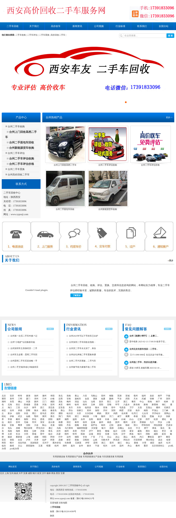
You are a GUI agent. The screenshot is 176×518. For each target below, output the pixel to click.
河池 (44, 404)
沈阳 (28, 425)
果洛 (154, 428)
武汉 (20, 416)
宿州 (103, 396)
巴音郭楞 (138, 440)
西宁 (146, 428)
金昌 (87, 398)
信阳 (18, 413)
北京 (4, 396)
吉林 (115, 419)
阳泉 (83, 434)
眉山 (125, 437)
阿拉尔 (127, 440)
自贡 (20, 440)
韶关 (101, 401)
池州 (36, 396)
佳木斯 (124, 413)
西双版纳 (30, 445)
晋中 (42, 434)
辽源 (140, 419)
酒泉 (95, 398)
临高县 (88, 407)
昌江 (42, 407)
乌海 (59, 428)
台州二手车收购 (16, 126)
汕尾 (93, 401)
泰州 (77, 422)
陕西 (52, 516)
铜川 (140, 434)
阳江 (109, 401)
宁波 (97, 445)
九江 (152, 422)
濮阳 (60, 413)
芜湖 (119, 396)
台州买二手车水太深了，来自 (82, 348)
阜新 (85, 425)
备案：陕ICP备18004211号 (82, 498)
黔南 (146, 404)
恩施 (152, 416)
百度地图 (54, 503)
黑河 (107, 413)
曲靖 (12, 445)
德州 (67, 431)
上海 (28, 437)
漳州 (36, 398)
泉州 (12, 398)
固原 (112, 428)
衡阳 (26, 419)
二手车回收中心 (75, 485)
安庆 (12, 396)
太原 (10, 434)
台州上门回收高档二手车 (65, 165)
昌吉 (160, 440)
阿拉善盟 (158, 425)
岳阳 (91, 419)
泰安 (131, 431)
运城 (91, 434)
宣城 (127, 396)
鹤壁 (121, 410)
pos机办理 (14, 448)
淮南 (69, 396)
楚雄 (136, 443)
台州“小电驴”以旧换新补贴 (22, 342)
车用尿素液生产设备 (92, 456)
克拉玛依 (22, 443)
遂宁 (160, 437)
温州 (121, 445)
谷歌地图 (63, 503)
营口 (136, 425)
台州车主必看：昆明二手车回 (23, 354)
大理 (144, 443)
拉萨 (44, 440)
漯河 (52, 413)
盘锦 (119, 425)
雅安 (168, 437)
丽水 (89, 445)
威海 (140, 431)
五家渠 (78, 443)
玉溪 (40, 445)
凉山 (117, 437)
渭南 (148, 434)
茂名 (60, 401)
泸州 (28, 440)
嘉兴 (73, 445)
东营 (75, 431)
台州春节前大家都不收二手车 (82, 367)
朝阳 (60, 425)
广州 (160, 398)
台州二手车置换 (16, 169)
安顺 (109, 404)
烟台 (156, 431)
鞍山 (44, 425)
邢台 (71, 410)
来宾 (60, 404)
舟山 (130, 445)
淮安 (42, 422)
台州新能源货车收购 (21, 147)
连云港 (51, 422)
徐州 (85, 422)
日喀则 (86, 440)
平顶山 (155, 410)
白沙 (26, 407)
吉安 (133, 422)
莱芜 (99, 431)
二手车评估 (32, 35)
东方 (71, 407)
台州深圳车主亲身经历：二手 (23, 348)
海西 (18, 431)
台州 (113, 445)
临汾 (50, 434)
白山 (131, 419)
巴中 (60, 437)
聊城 (107, 431)
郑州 (89, 410)
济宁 (91, 431)
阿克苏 (116, 440)
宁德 (168, 396)
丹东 (69, 425)
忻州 (75, 434)
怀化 (34, 419)
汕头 (85, 401)
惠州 (36, 401)
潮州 (4, 401)
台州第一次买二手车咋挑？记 (23, 336)
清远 (77, 401)
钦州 (77, 404)
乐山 (109, 437)
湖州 (65, 445)
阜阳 (52, 396)
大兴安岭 (89, 413)
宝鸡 (115, 434)
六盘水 (126, 404)
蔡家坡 (19, 437)
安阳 (113, 410)
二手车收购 (20, 35)
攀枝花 (151, 437)
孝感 (136, 416)
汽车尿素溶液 (108, 456)
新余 (4, 425)
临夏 (103, 398)
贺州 (52, 404)
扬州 (101, 422)
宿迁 (69, 422)
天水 (136, 398)
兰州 (44, 398)
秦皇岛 (53, 410)
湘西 (67, 419)
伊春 (12, 416)
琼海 (105, 407)
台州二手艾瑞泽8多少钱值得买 (24, 367)
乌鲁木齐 (105, 440)
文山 (20, 445)
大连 (36, 425)
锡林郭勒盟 (82, 428)
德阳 (77, 437)
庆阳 (127, 398)
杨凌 (10, 437)
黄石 (52, 416)
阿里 (52, 440)
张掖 (152, 398)
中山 (142, 401)
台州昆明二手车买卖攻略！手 (23, 361)
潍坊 (148, 431)
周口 (34, 413)
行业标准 (120, 26)
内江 (142, 437)
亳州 (136, 396)
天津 (36, 440)
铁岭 (127, 425)
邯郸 (28, 410)
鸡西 (115, 413)
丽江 (120, 443)
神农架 (86, 416)
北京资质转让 (158, 445)
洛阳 (97, 410)
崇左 (18, 404)
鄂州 (36, 416)
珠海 (150, 401)
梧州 (85, 404)
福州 (144, 396)
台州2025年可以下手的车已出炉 (83, 336)
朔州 (67, 434)
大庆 (79, 413)
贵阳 (101, 404)
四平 (148, 419)
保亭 (34, 407)
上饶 (168, 422)
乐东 (79, 407)
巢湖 (28, 396)
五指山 (149, 407)
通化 (164, 419)
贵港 (36, 404)
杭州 (57, 445)
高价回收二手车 (58, 35)
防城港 (27, 404)
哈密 (168, 440)
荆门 (60, 416)
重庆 (146, 445)
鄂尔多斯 (28, 428)
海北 (162, 428)
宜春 (12, 425)
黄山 (77, 396)
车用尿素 (119, 456)
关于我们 (34, 26)
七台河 (145, 413)
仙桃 (28, 416)
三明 (20, 398)
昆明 (95, 443)
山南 (95, 440)
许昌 (26, 413)
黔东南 (137, 404)
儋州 (158, 407)
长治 (18, 434)
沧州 (12, 410)
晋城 (34, 434)
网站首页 (12, 466)
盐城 (93, 422)
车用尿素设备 (59, 456)
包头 (10, 428)
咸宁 (119, 416)
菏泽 (83, 431)
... (143, 336)
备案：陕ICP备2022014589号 (63, 511)
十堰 (95, 416)
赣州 (125, 422)
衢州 (138, 445)
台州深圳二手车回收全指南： (82, 342)
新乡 (10, 413)
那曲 (77, 440)
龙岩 (152, 396)
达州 (69, 437)
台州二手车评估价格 (21, 164)
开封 (105, 410)
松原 (156, 419)
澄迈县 (51, 407)
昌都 (60, 440)
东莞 (12, 401)
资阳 (12, 440)
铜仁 (164, 404)
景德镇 (143, 422)
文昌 (140, 407)
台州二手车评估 (16, 153)
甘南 (69, 398)
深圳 (168, 398)
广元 (101, 437)
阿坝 (52, 437)
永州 (83, 419)
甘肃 (63, 473)
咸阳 (156, 434)
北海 (10, 404)
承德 (20, 410)
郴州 (18, 419)
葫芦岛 (94, 425)
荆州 (69, 416)
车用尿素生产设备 (74, 456)
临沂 (115, 431)
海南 (10, 431)
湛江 (125, 401)
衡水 (36, 410)
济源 (130, 410)
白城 (123, 419)
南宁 (158, 401)
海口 (10, 407)
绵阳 (44, 437)
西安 (99, 434)
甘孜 (85, 437)
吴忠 (130, 428)
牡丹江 (135, 413)
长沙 (160, 416)
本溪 (52, 425)
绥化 (4, 416)
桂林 (166, 401)
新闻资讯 (77, 26)
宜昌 (144, 416)
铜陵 (111, 396)
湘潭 (58, 419)
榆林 (49, 473)
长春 (107, 419)
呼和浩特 (146, 425)
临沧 (4, 445)
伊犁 (87, 443)
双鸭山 (167, 413)
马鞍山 (94, 396)
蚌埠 (20, 396)
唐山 (63, 410)
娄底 (42, 419)
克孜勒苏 (34, 443)
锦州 (103, 425)
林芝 (69, 440)
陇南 (111, 398)
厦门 (28, 398)
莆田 (4, 398)
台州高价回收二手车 (19, 174)
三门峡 (165, 410)
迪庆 (160, 443)
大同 (26, 434)
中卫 (138, 428)
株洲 (99, 419)
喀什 (12, 443)
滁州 (44, 396)
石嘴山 (121, 428)
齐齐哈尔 (156, 413)
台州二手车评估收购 (21, 158)
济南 (42, 431)
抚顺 (77, 425)
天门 (111, 416)
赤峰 (18, 428)
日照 (123, 431)
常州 (34, 422)
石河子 (45, 443)
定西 (60, 398)
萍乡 (160, 422)
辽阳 (111, 425)
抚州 (117, 422)
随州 (103, 416)
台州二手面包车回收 (21, 142)
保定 (4, 410)
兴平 (21, 473)
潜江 (77, 416)
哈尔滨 (70, 413)
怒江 (103, 443)
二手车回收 (13, 26)
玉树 (34, 431)
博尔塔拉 (150, 440)
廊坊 (44, 410)
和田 (4, 443)
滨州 (58, 431)
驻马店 (43, 413)
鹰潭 (20, 425)
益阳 (75, 419)
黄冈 (44, 416)
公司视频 (99, 26)
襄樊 (127, 416)
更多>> (169, 117)
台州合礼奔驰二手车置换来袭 (82, 354)
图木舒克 (57, 443)
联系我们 (142, 26)
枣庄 (164, 431)
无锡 (26, 422)
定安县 (61, 407)
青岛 (50, 431)
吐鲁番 (68, 443)
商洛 (131, 434)
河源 (28, 401)
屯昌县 (122, 407)
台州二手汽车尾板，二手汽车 (82, 361)
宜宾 (4, 440)
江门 (44, 401)
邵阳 (50, 419)
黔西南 (155, 404)
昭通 (48, 445)
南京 (10, 422)
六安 (85, 396)
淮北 (60, 396)
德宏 (152, 443)
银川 (103, 428)
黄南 (26, 431)
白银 (52, 398)
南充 (133, 437)
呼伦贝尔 (40, 428)
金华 (81, 445)
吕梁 (58, 434)
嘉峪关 (78, 398)
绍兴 (105, 445)
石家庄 (167, 407)
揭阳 (52, 401)
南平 (160, 396)
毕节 (117, 404)
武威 (144, 398)
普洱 (112, 443)
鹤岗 (99, 413)
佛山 (20, 401)
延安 (164, 434)
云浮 (117, 401)
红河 (168, 443)
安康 (107, 434)
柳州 (69, 404)
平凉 (119, 398)
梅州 (69, 401)
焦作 (138, 410)
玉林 (93, 404)
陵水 (97, 407)
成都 (36, 437)
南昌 (109, 422)
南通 (60, 422)
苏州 (18, 422)
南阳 (146, 410)
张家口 (80, 410)
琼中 (113, 407)
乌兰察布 (69, 428)
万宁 (132, 407)
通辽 (50, 428)
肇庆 (133, 401)
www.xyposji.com (19, 214)
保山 (128, 443)
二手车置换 (44, 35)
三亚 (18, 407)
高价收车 (56, 26)
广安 (93, 437)
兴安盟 (94, 428)
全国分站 (163, 26)
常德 (10, 419)
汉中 (123, 434)
